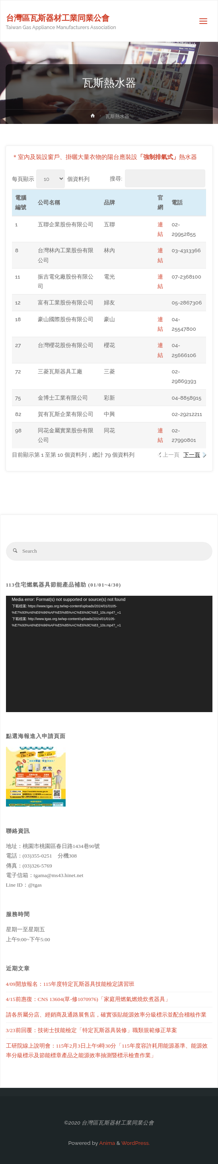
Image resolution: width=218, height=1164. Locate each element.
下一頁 (191, 454)
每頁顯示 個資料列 (51, 179)
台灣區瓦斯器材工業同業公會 (57, 18)
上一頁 (171, 454)
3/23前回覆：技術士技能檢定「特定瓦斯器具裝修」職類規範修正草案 (91, 1030)
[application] (109, 654)
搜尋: (157, 178)
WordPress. (135, 1143)
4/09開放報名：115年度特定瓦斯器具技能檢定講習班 (70, 984)
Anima (106, 1143)
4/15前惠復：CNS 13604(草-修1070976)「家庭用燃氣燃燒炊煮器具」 (88, 999)
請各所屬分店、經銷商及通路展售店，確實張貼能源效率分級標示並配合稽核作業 (106, 1015)
